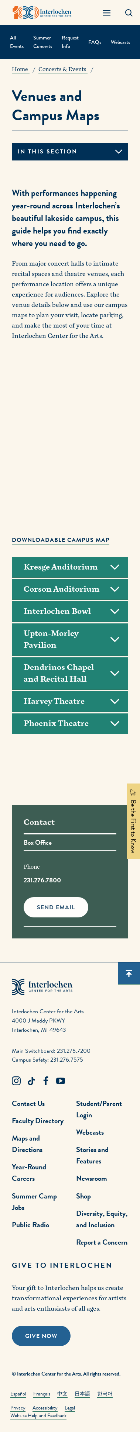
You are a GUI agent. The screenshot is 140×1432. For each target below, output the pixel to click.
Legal (70, 1408)
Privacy (17, 1408)
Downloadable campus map (60, 540)
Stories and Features (92, 1155)
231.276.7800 (42, 880)
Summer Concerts (42, 42)
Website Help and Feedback (38, 1415)
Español (18, 1394)
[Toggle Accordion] (70, 567)
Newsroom (91, 1178)
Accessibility (45, 1408)
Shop (83, 1195)
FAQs (94, 42)
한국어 (105, 1394)
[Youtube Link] (60, 1081)
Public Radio (30, 1224)
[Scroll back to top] (129, 973)
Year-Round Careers (29, 1172)
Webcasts (120, 42)
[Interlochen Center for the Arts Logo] (42, 12)
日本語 (82, 1394)
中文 (62, 1394)
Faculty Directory (38, 1120)
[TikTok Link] (31, 1081)
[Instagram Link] (16, 1081)
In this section (47, 151)
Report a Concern (101, 1242)
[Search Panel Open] (129, 12)
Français (41, 1394)
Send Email (56, 907)
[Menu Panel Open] (107, 12)
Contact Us (28, 1103)
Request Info (70, 42)
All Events (17, 42)
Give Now (41, 1336)
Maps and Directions (27, 1143)
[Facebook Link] (45, 1081)
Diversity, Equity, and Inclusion (101, 1219)
